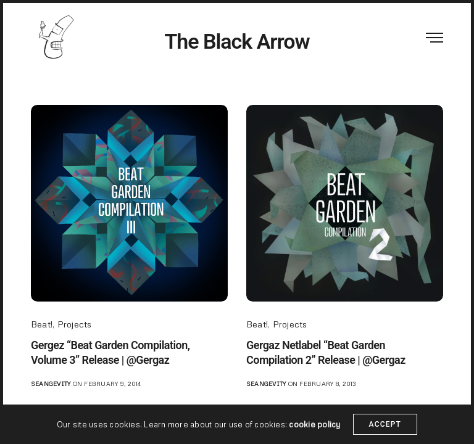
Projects (74, 324)
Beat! (41, 324)
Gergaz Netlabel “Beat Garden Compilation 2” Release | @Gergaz (325, 352)
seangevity (50, 383)
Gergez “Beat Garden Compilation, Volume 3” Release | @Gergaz (110, 352)
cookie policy (314, 435)
